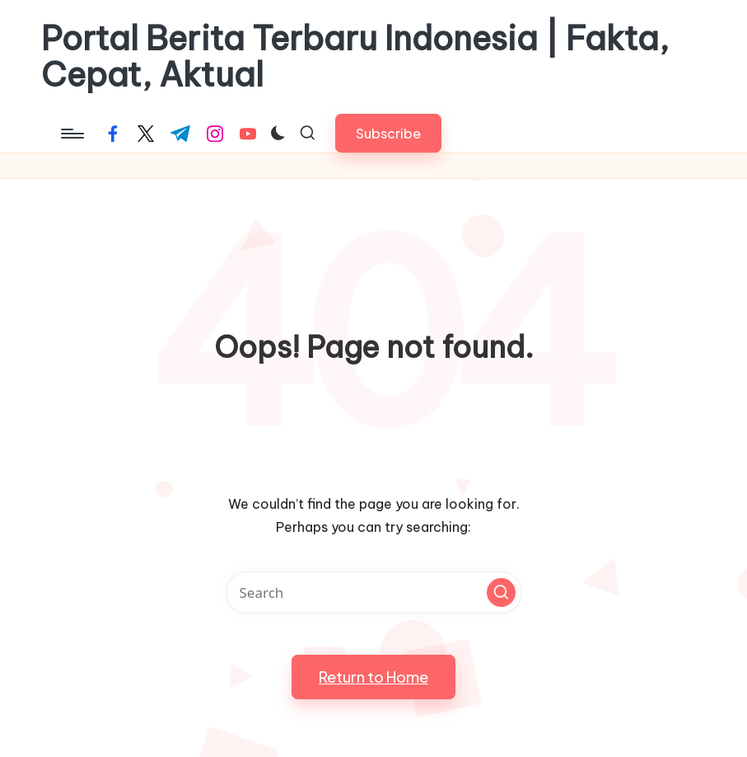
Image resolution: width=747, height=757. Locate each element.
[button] (388, 133)
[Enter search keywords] (374, 592)
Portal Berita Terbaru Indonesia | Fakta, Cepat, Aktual (355, 57)
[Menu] (71, 133)
